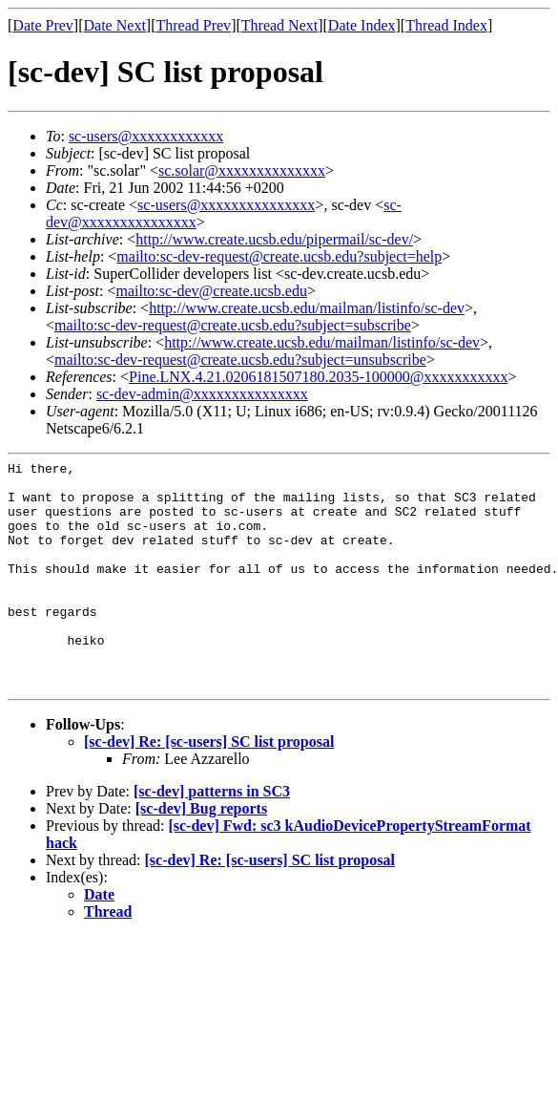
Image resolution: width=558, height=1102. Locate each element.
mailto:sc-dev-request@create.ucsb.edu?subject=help (279, 256)
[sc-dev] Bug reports (201, 854)
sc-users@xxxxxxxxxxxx (146, 136)
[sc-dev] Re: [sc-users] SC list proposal (209, 787)
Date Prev (42, 25)
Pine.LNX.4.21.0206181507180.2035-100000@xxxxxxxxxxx (318, 377)
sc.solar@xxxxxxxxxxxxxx (241, 170)
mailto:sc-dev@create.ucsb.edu (210, 291)
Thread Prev (193, 25)
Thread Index (446, 25)
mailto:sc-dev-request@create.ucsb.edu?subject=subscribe (232, 325)
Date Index (362, 25)
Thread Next (279, 25)
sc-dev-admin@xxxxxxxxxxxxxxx (202, 394)
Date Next (115, 25)
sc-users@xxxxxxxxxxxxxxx (226, 205)
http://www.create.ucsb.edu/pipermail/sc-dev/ (274, 239)
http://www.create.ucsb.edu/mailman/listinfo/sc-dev (307, 308)
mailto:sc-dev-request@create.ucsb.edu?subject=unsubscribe (240, 359)
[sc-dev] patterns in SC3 (212, 837)
